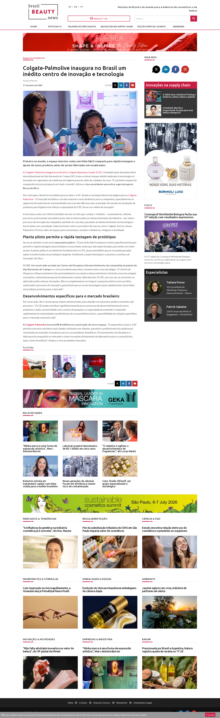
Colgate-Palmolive (35, 324)
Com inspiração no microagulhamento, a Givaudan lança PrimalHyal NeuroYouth (47, 589)
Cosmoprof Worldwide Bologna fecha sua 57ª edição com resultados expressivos (170, 216)
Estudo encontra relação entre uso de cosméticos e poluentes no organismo (164, 529)
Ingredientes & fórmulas (40, 578)
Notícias (53, 26)
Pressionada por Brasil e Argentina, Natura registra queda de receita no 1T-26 (167, 650)
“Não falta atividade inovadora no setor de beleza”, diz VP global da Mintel (48, 650)
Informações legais (143, 702)
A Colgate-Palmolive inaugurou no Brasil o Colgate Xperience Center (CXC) (63, 172)
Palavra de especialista (82, 26)
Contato (83, 702)
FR (69, 6)
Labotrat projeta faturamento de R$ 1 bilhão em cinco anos (80, 447)
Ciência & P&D (151, 518)
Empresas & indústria (34, 58)
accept (210, 714)
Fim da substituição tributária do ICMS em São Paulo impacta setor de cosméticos (109, 529)
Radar (146, 639)
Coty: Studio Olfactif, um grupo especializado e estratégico (116, 484)
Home (33, 26)
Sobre (70, 702)
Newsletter (99, 18)
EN (75, 6)
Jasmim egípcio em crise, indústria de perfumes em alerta (164, 589)
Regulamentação (94, 518)
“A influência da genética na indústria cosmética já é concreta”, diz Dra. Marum (47, 529)
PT (81, 6)
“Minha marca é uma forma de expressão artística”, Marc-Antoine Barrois (40, 449)
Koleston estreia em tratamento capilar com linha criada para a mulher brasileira (40, 484)
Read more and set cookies (134, 715)
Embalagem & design (96, 578)
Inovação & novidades (39, 639)
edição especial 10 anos (151, 26)
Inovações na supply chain (117, 26)
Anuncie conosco (101, 702)
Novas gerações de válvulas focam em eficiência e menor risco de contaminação (79, 484)
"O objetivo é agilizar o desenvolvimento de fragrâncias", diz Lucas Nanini (119, 449)
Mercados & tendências (40, 518)
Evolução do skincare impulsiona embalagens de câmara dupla (109, 589)
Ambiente (148, 578)
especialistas (157, 272)
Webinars (178, 26)
